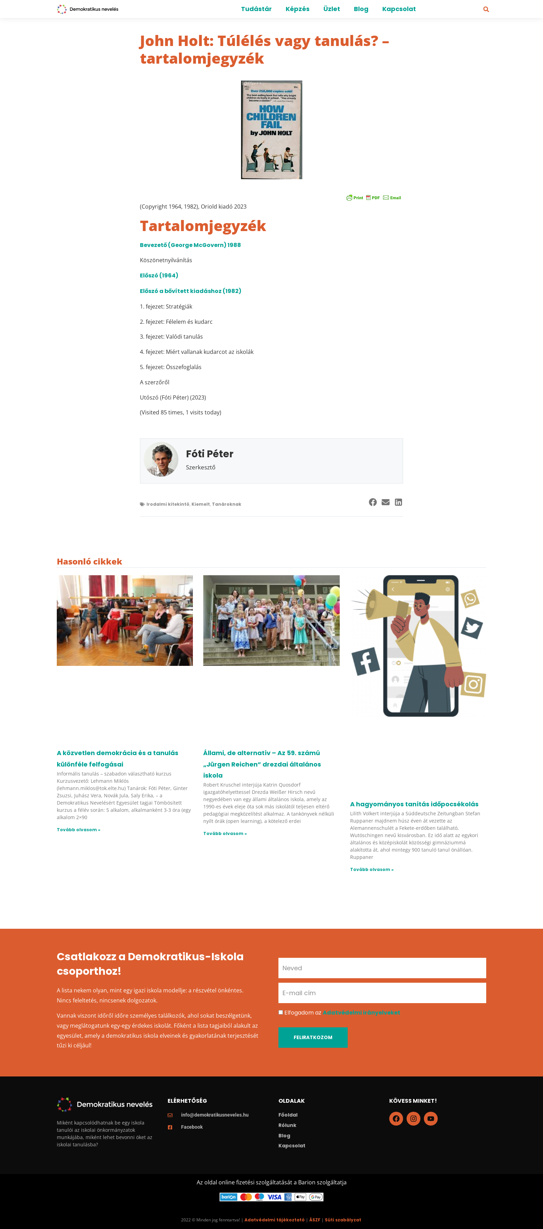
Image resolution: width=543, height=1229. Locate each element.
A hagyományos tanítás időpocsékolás (414, 804)
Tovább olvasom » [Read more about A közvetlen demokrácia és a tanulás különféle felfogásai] (78, 830)
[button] (486, 9)
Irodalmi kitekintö (167, 504)
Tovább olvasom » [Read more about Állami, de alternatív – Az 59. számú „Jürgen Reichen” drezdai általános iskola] (225, 833)
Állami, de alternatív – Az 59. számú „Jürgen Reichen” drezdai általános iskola (262, 764)
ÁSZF (314, 1220)
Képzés (298, 8)
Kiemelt (201, 504)
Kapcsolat (399, 8)
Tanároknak (226, 504)
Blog (361, 8)
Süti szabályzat (343, 1220)
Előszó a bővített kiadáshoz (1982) (190, 291)
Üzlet (331, 8)
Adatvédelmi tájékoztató (274, 1220)
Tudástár (256, 8)
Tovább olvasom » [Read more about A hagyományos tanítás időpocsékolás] (372, 869)
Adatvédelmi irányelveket (361, 1013)
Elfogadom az (342, 1013)
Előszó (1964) (159, 275)
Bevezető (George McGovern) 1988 (190, 245)
